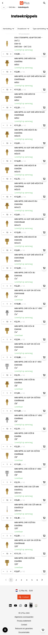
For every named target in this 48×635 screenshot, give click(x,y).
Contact (24, 597)
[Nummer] (7, 54)
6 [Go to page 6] (37, 580)
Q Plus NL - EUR (24, 591)
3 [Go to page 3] (21, 580)
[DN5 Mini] (2, 3)
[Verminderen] (3, 54)
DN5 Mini (12, 7)
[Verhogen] (11, 54)
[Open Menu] (5, 629)
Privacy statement (24, 620)
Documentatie (24, 632)
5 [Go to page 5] (32, 580)
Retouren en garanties (24, 628)
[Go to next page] (42, 580)
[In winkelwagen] (44, 54)
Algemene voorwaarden (24, 617)
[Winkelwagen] (42, 629)
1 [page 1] (11, 580)
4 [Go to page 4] (26, 580)
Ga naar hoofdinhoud (12, 4)
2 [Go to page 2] (16, 580)
